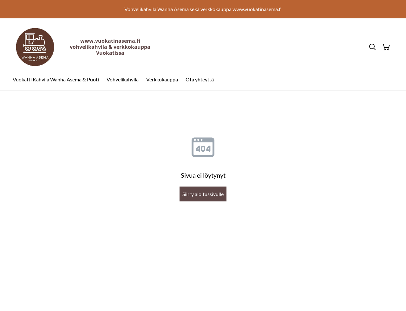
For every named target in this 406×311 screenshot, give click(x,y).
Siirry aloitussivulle (203, 194)
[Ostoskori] (386, 47)
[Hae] (372, 47)
